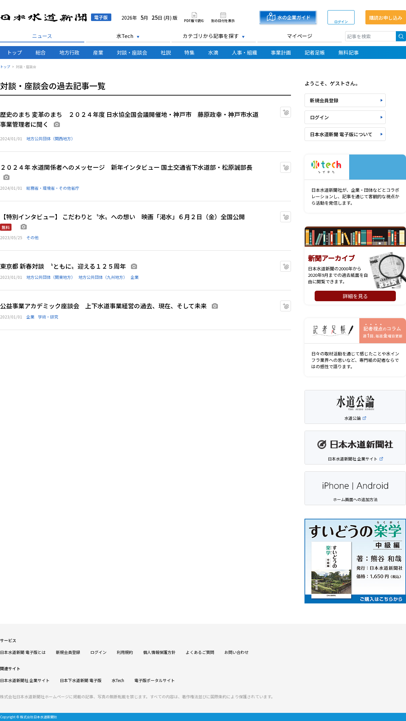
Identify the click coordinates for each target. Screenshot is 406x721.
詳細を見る (355, 296)
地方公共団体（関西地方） (50, 138)
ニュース (42, 35)
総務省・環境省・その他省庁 (52, 188)
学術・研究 (48, 317)
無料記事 (348, 52)
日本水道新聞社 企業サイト (25, 680)
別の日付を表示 (223, 20)
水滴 (213, 52)
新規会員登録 (324, 100)
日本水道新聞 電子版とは (23, 652)
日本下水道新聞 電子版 (81, 680)
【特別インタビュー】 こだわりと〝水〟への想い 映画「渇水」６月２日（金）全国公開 (125, 216)
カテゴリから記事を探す (211, 35)
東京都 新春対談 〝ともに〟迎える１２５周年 (63, 266)
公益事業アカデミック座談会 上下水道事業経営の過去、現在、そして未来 (103, 305)
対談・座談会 (132, 52)
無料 (6, 227)
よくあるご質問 (200, 652)
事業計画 (281, 52)
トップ (14, 52)
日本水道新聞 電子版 (55, 17)
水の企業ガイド (294, 17)
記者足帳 (314, 52)
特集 (189, 52)
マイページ (299, 35)
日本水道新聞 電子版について (341, 134)
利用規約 (125, 652)
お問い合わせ (236, 652)
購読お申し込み (385, 17)
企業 (135, 277)
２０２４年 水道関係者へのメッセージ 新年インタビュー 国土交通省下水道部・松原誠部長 (126, 167)
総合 (41, 52)
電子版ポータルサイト (154, 680)
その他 (32, 237)
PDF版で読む (194, 20)
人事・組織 (244, 52)
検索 (401, 36)
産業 (98, 52)
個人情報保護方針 (159, 652)
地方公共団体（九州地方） (102, 277)
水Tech (124, 35)
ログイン (341, 21)
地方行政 (69, 52)
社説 (166, 52)
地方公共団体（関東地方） (50, 277)
